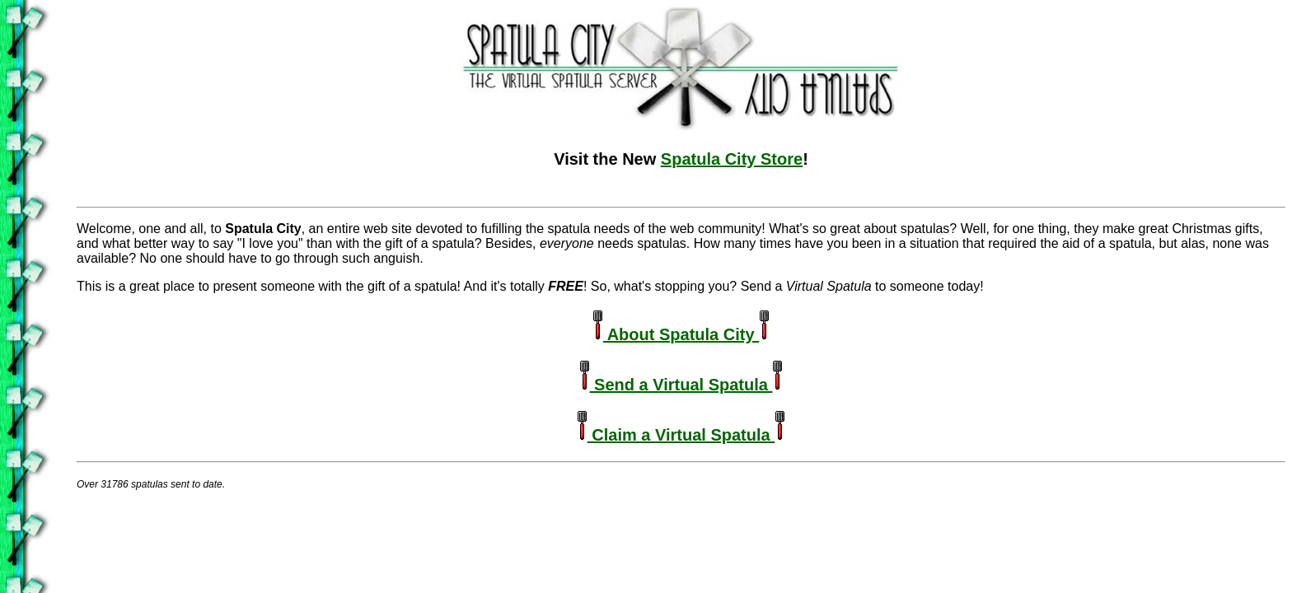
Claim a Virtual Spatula (681, 435)
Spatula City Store (732, 159)
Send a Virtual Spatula (681, 385)
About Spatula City (681, 334)
